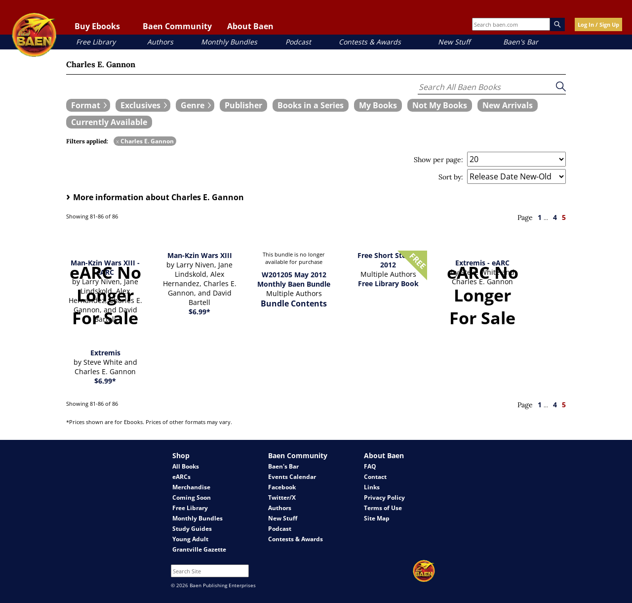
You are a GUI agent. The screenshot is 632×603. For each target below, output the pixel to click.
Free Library (96, 41)
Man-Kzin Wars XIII (199, 255)
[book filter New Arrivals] (507, 105)
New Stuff (454, 41)
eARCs (181, 477)
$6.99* (199, 311)
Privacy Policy (384, 497)
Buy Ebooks (97, 26)
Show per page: (438, 159)
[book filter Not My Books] (439, 105)
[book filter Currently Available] (109, 122)
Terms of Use (383, 508)
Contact (375, 477)
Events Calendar (292, 477)
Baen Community (177, 26)
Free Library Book (388, 283)
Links (372, 487)
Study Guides (192, 528)
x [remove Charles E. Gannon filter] (117, 141)
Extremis (105, 352)
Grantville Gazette (199, 549)
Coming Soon (191, 497)
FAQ (370, 466)
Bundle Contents (294, 303)
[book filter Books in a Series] (311, 105)
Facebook (282, 487)
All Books (185, 466)
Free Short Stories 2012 (388, 260)
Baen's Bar (520, 41)
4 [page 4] (555, 217)
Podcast (298, 41)
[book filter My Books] (378, 105)
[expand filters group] (88, 105)
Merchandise (191, 487)
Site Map (377, 518)
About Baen (250, 26)
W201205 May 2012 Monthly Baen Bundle (293, 279)
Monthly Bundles (229, 41)
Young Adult (190, 539)
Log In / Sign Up (598, 24)
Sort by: (450, 176)
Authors (160, 41)
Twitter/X (282, 497)
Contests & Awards (370, 41)
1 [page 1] (540, 217)
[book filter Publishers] (243, 105)
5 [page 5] (564, 217)
